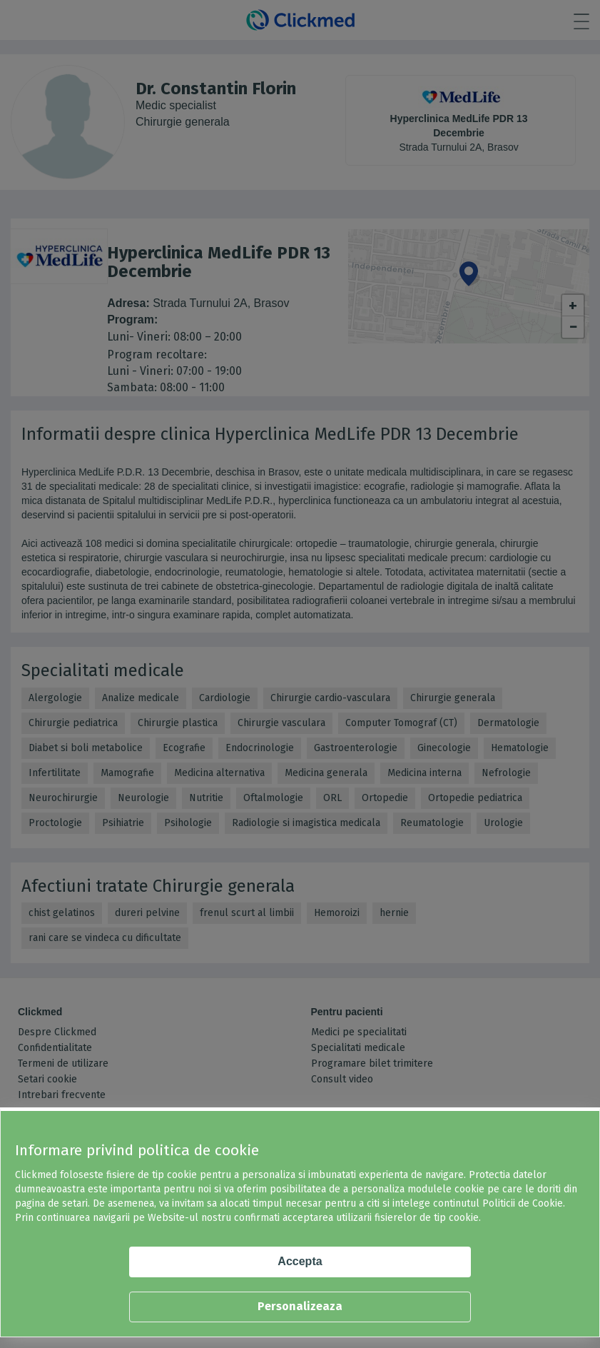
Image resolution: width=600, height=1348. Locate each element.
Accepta (300, 1261)
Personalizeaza (300, 1306)
